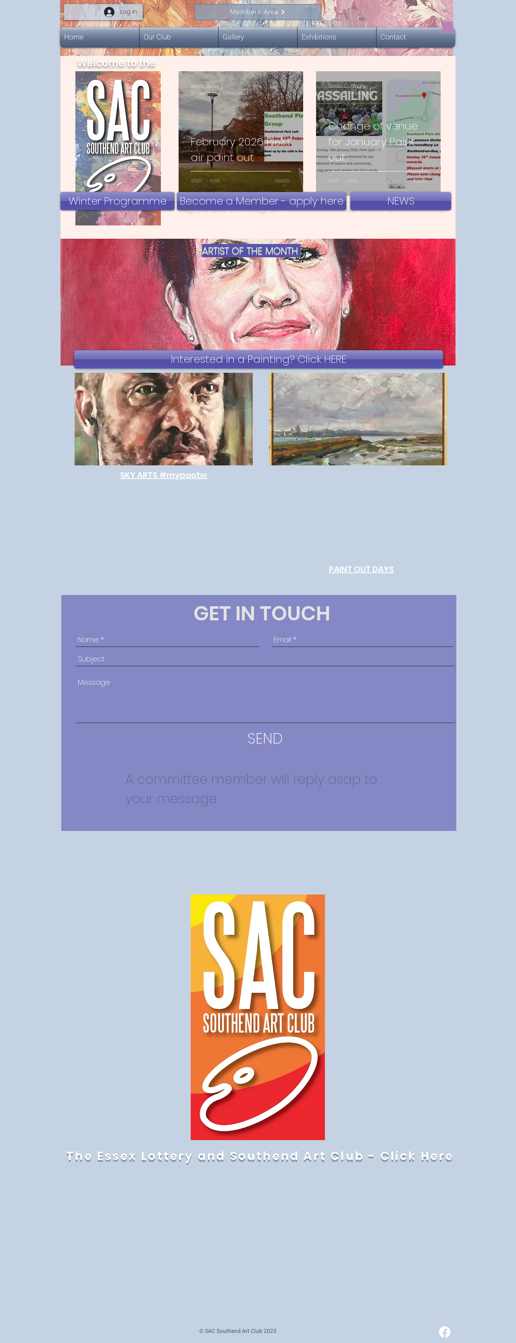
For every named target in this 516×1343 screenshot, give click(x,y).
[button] (448, 25)
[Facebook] (444, 1332)
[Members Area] (257, 12)
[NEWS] (400, 201)
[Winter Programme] (117, 201)
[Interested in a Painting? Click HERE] (258, 359)
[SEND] (265, 739)
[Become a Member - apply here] (261, 201)
